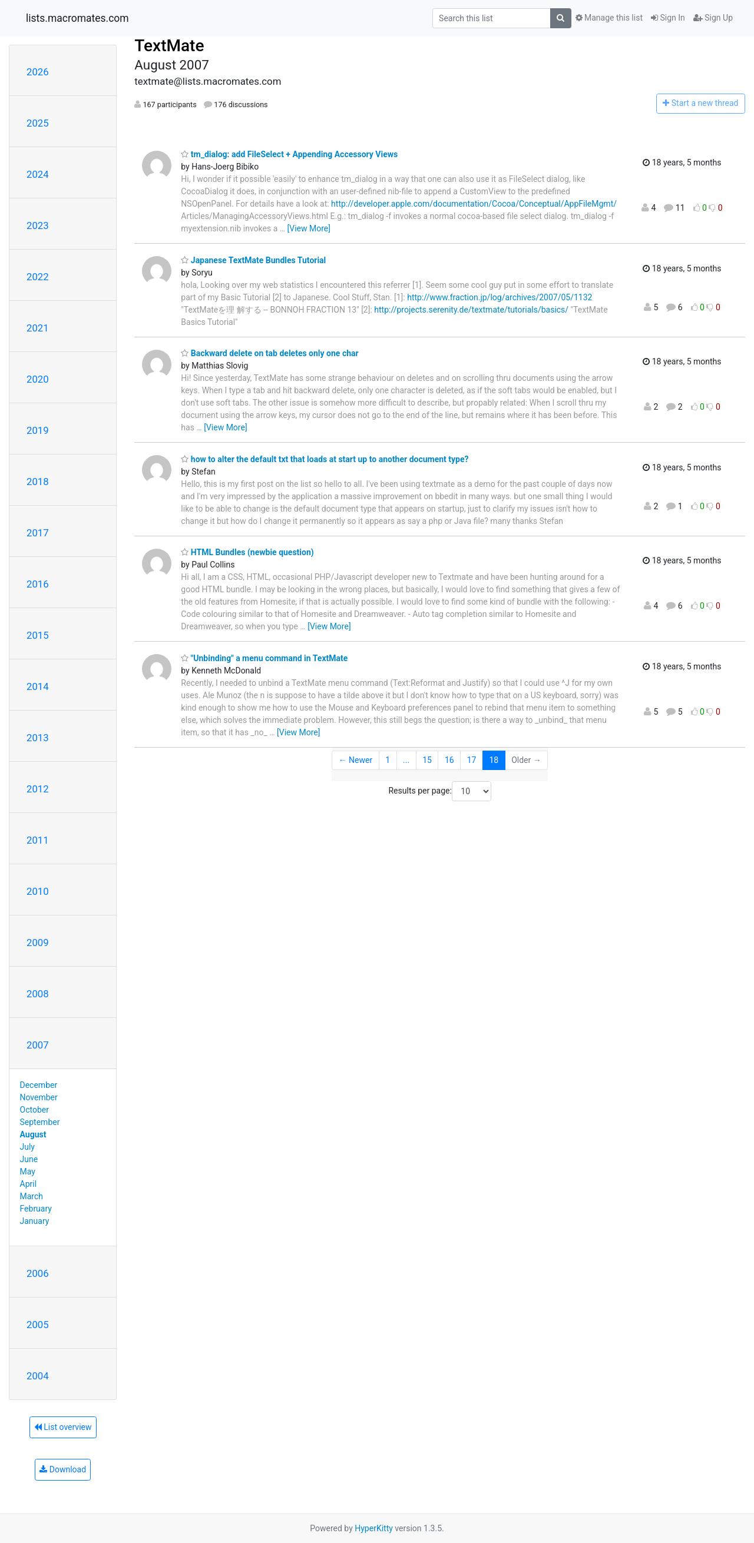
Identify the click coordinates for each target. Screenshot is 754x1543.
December (39, 1085)
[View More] (308, 228)
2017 (38, 533)
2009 (38, 942)
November (39, 1097)
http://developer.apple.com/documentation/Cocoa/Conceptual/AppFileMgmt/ (474, 203)
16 (449, 760)
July (27, 1147)
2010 (38, 891)
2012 (38, 789)
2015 (38, 635)
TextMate (169, 45)
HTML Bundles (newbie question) (247, 552)
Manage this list (609, 17)
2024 (38, 174)
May (27, 1171)
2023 (38, 225)
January (34, 1221)
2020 (38, 379)
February (36, 1208)
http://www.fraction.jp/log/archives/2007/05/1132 (499, 297)
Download (62, 1469)
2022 (38, 277)
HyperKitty (374, 1528)
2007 (38, 1045)
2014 (38, 686)
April (28, 1184)
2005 (38, 1324)
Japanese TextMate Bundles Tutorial (253, 260)
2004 (38, 1376)
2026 (38, 72)
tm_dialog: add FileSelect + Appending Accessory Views (289, 154)
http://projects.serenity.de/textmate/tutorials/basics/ (471, 309)
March (32, 1196)
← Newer (356, 760)
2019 (38, 430)
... (406, 760)
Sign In (668, 17)
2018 (38, 481)
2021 (38, 328)
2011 (38, 840)
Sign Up (713, 17)
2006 (38, 1273)
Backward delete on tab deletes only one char (269, 353)
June (29, 1159)
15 (427, 760)
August (33, 1134)
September (40, 1122)
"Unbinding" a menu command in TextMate (264, 658)
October (34, 1109)
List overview (63, 1427)
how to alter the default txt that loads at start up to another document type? (324, 459)
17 (472, 760)
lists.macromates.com (77, 18)
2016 (38, 584)
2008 (38, 994)
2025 (38, 123)
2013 (38, 738)
